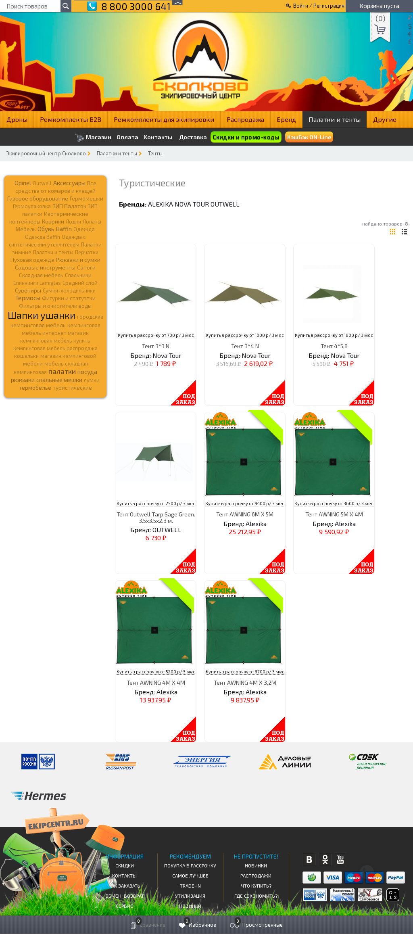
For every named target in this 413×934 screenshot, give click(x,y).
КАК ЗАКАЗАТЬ (124, 885)
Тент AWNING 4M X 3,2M (245, 682)
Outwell (42, 183)
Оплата (127, 137)
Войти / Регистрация (318, 5)
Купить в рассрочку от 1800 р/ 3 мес (334, 335)
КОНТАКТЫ (124, 875)
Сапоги (86, 267)
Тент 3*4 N (245, 346)
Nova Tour (192, 204)
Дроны (16, 119)
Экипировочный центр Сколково (46, 153)
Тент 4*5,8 (334, 346)
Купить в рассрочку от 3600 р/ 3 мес (333, 503)
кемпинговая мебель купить (55, 340)
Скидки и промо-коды (246, 137)
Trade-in (190, 885)
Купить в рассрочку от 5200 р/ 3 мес (156, 671)
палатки (62, 371)
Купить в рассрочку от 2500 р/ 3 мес (156, 503)
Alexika (160, 204)
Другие (384, 119)
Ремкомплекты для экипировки (164, 119)
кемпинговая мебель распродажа (55, 348)
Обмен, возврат (124, 895)
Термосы (27, 297)
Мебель (26, 229)
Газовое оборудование (37, 198)
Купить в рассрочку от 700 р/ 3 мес (156, 335)
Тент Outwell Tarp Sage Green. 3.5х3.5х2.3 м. (156, 517)
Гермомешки (86, 198)
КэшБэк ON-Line (309, 137)
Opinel (23, 182)
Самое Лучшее (190, 875)
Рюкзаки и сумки (78, 259)
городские (90, 316)
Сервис (124, 906)
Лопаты (92, 221)
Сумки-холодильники (69, 290)
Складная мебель (41, 275)
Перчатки (86, 252)
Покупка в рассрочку (190, 865)
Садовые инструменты (45, 267)
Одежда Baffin (42, 237)
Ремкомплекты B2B (70, 119)
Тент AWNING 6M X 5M (244, 514)
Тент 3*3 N (155, 346)
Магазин (93, 138)
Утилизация (190, 895)
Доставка (193, 137)
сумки (92, 380)
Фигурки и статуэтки (69, 298)
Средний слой (80, 283)
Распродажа (245, 119)
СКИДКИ (124, 865)
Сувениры (28, 290)
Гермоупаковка (32, 206)
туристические (72, 387)
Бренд (286, 119)
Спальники (78, 275)
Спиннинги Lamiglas (37, 283)
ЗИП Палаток (69, 206)
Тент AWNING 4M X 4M (156, 682)
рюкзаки (23, 379)
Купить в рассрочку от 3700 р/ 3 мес (245, 671)
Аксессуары (69, 182)
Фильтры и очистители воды (55, 306)
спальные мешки (59, 379)
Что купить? (256, 885)
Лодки (73, 221)
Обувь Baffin (55, 228)
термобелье (35, 387)
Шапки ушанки (41, 315)
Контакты (158, 137)
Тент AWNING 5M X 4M (334, 514)
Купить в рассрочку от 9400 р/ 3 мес (244, 503)
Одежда (84, 229)
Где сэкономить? (255, 895)
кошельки (26, 356)
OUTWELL (225, 204)
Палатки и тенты (335, 119)
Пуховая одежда (32, 259)
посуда (87, 371)
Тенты (155, 153)
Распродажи (255, 875)
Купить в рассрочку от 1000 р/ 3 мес (245, 335)
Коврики (53, 221)
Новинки (190, 906)
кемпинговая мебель (38, 325)
